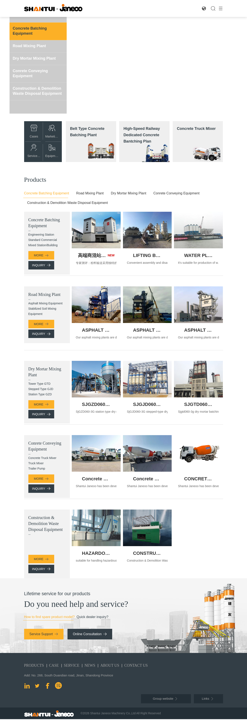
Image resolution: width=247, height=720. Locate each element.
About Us (109, 666)
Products (34, 666)
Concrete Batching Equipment (31, 30)
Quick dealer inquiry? (92, 618)
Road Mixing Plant (31, 45)
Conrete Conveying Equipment (32, 72)
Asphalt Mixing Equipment (45, 303)
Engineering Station (41, 234)
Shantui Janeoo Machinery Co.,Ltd (113, 714)
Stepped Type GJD (40, 389)
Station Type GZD (40, 394)
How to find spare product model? (49, 618)
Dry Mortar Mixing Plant (36, 57)
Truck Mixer (36, 463)
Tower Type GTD (39, 383)
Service (72, 666)
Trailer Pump (36, 469)
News (89, 666)
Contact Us (136, 666)
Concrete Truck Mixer (42, 458)
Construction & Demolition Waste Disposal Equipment (33, 92)
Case (54, 666)
